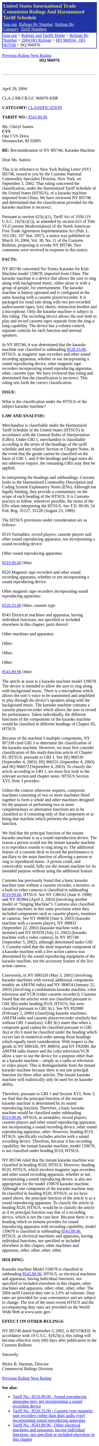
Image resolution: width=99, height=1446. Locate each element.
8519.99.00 (11, 562)
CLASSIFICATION (45, 107)
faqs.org (10, 24)
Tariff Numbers (34, 29)
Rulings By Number (36, 24)
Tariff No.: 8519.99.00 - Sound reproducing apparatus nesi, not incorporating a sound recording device (49, 1401)
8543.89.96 (37, 117)
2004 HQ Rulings (36, 40)
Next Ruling (41, 55)
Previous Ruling (16, 55)
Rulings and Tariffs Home (43, 35)
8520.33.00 (76, 349)
